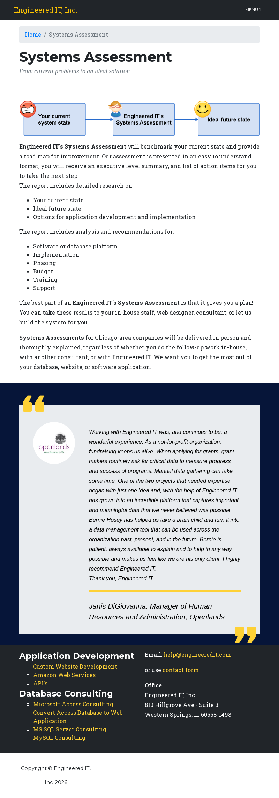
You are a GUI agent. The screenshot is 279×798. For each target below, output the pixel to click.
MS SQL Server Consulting (69, 729)
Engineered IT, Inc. (45, 9)
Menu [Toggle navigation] (253, 9)
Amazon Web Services (64, 674)
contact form (181, 669)
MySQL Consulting (59, 737)
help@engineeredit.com (197, 654)
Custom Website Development (75, 666)
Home (33, 34)
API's (40, 683)
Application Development (76, 656)
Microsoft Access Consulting (73, 704)
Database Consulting (66, 693)
